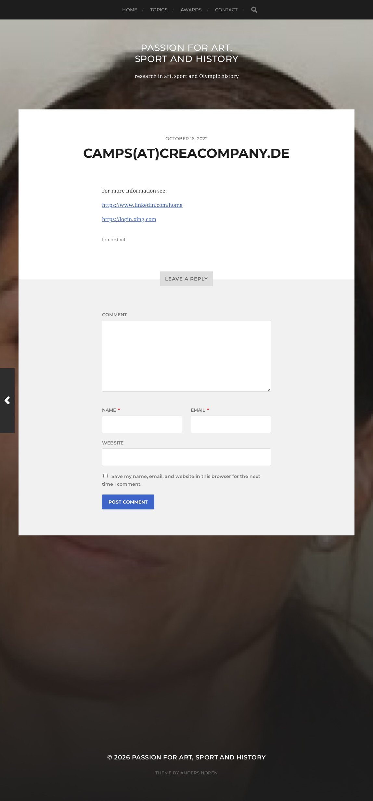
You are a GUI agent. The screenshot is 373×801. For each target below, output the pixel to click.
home (129, 10)
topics (159, 10)
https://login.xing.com (129, 219)
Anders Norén (199, 772)
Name (111, 410)
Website (112, 443)
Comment (114, 315)
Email (200, 410)
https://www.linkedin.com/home (142, 205)
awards (191, 10)
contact (226, 10)
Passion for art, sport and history (186, 53)
